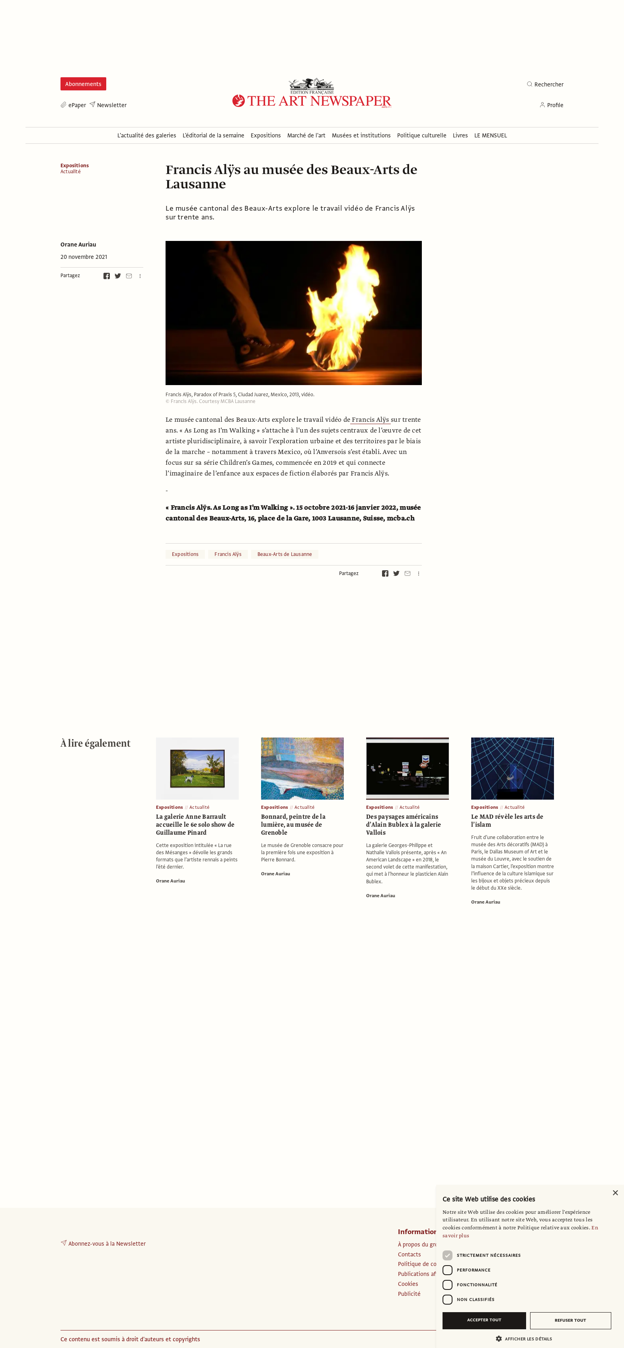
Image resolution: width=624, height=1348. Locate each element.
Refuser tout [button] (570, 1320)
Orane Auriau (78, 244)
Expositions (74, 165)
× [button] (615, 1193)
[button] (527, 1338)
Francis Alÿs (370, 419)
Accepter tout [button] (484, 1320)
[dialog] (530, 1266)
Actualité (70, 172)
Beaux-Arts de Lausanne (284, 554)
